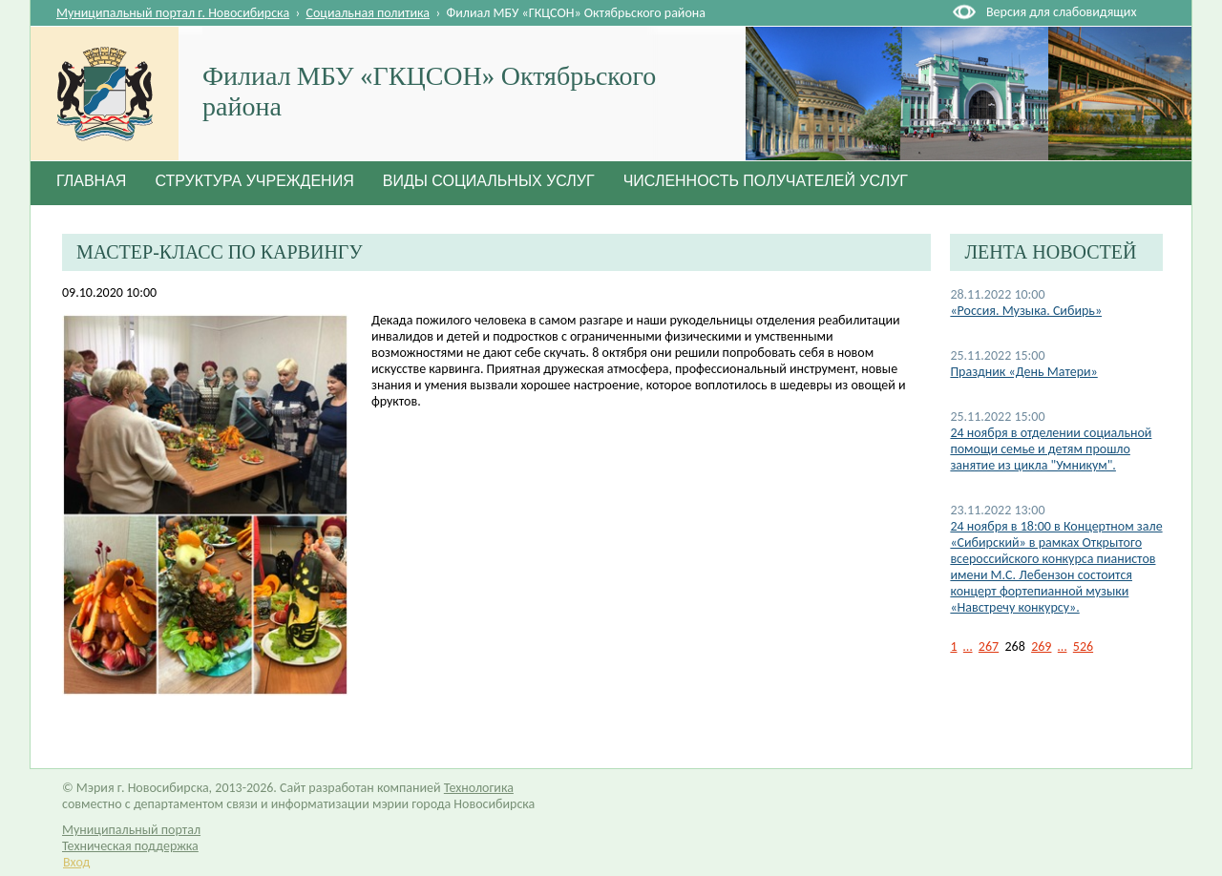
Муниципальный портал (131, 830)
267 (989, 646)
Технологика (479, 788)
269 (1041, 646)
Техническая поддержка (130, 846)
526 (1083, 646)
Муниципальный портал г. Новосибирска (172, 13)
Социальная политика (368, 13)
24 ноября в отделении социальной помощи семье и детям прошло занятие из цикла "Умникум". (1050, 449)
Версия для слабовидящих (1061, 12)
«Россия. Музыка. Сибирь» (1026, 310)
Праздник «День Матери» (1023, 372)
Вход (76, 862)
